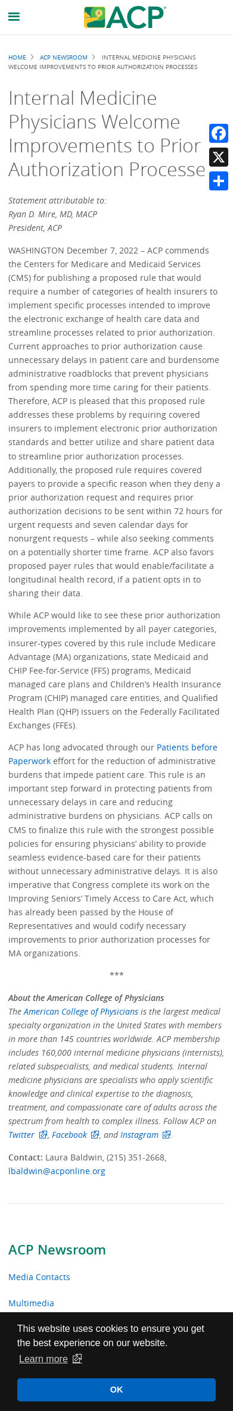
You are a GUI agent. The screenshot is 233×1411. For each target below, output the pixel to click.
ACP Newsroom (57, 1250)
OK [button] (116, 1389)
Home (17, 57)
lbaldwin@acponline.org (56, 1171)
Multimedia (31, 1303)
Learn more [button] (43, 1359)
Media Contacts (39, 1276)
